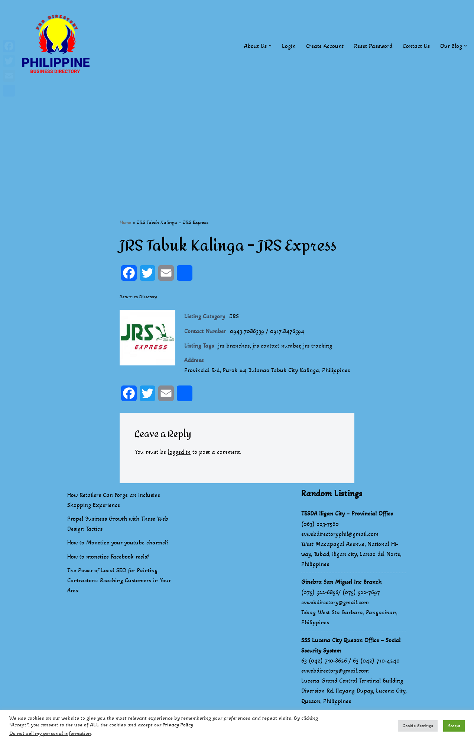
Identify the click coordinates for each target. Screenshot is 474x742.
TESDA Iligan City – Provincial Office (347, 513)
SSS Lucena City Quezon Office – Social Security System (350, 645)
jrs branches (234, 345)
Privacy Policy (178, 725)
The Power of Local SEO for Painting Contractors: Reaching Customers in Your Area (119, 580)
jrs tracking (317, 345)
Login (289, 45)
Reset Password (373, 45)
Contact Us (416, 45)
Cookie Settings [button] (417, 726)
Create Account (325, 45)
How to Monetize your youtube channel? (118, 542)
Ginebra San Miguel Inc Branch (341, 581)
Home (125, 222)
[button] (270, 45)
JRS (234, 316)
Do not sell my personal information (50, 733)
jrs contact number (276, 345)
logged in (179, 451)
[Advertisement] (237, 144)
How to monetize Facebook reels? (108, 556)
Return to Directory (138, 297)
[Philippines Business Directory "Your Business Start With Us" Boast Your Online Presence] (58, 46)
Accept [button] (454, 726)
